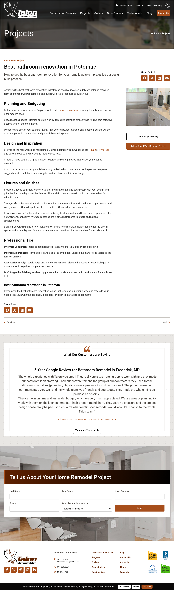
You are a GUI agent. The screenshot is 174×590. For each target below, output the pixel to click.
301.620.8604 (126, 4)
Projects (81, 13)
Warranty (158, 4)
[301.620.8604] (117, 4)
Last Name (67, 491)
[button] (167, 4)
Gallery (94, 13)
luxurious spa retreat (67, 110)
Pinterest (104, 149)
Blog (145, 13)
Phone (13, 504)
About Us (140, 4)
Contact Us (125, 557)
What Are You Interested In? (76, 504)
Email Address (122, 491)
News (149, 4)
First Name (15, 491)
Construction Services (58, 13)
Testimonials (130, 13)
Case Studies (111, 13)
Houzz (92, 149)
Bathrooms (10, 60)
